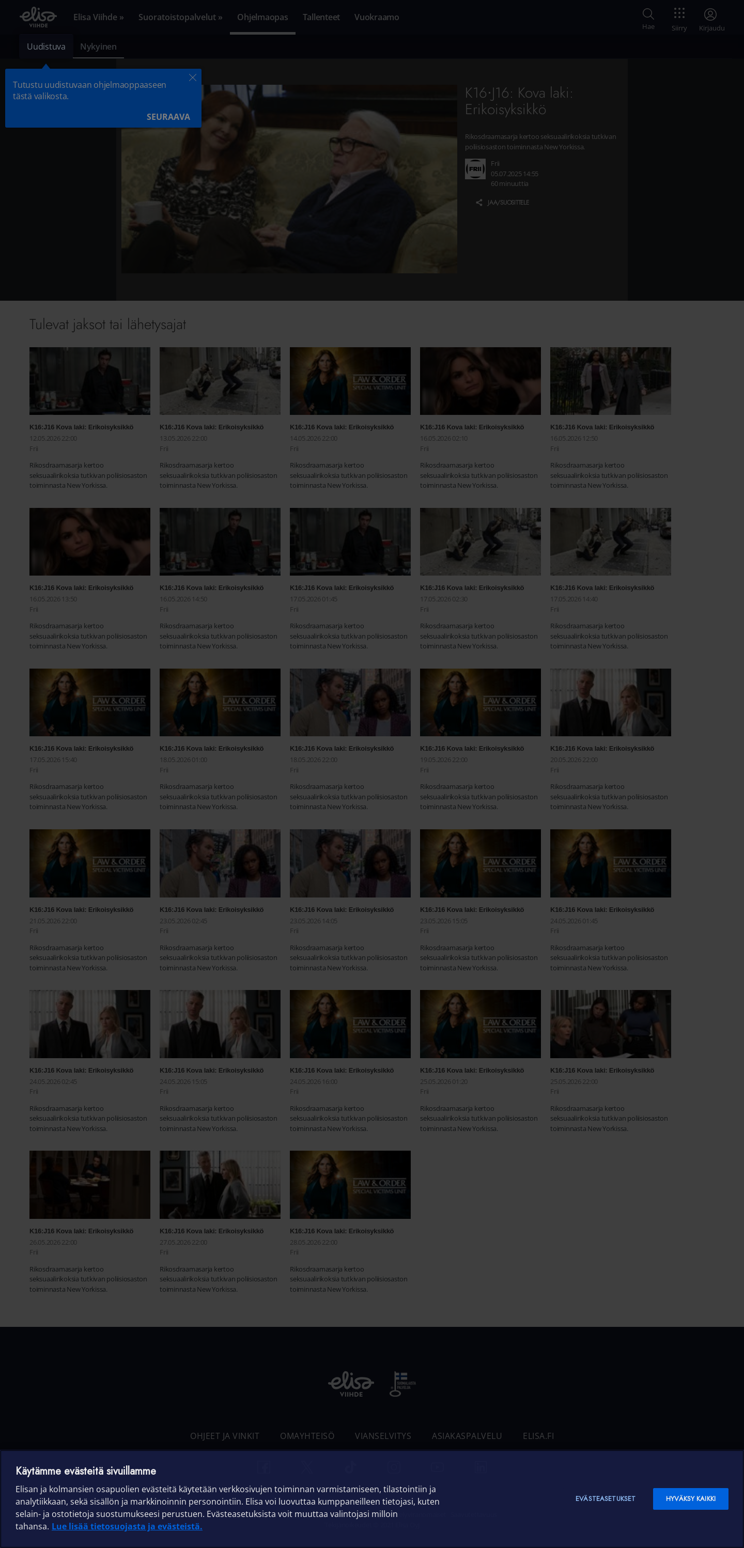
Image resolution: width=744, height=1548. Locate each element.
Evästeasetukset (606, 1499)
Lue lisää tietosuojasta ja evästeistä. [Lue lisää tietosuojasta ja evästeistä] (127, 1526)
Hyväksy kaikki (691, 1499)
